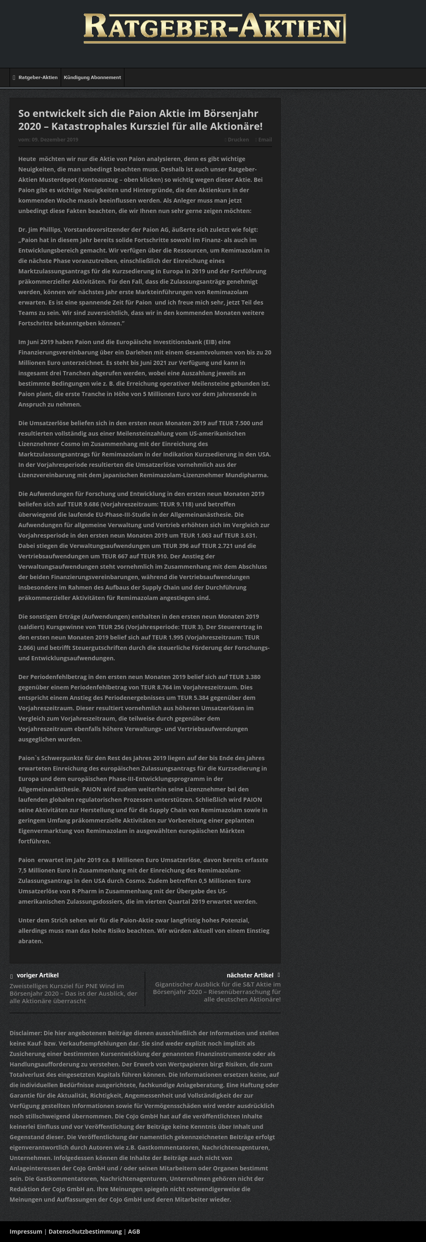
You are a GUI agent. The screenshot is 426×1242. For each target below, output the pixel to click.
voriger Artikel (34, 977)
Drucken (237, 139)
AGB (134, 1231)
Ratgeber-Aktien (35, 78)
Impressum (26, 1231)
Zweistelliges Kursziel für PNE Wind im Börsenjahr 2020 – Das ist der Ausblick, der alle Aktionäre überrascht (73, 993)
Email (263, 139)
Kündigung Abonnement (92, 77)
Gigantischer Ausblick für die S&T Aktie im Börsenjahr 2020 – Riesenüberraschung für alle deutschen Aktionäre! (217, 991)
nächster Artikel (253, 975)
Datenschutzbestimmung (85, 1231)
